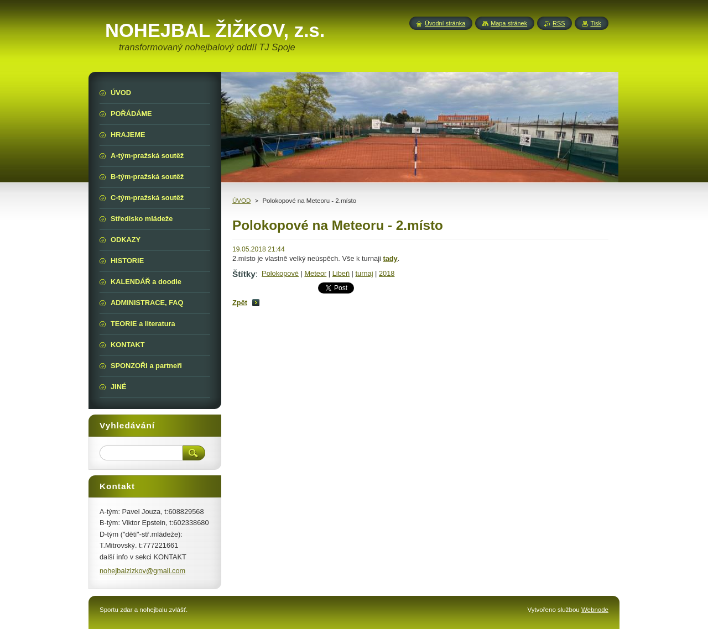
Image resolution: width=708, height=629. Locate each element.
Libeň (341, 273)
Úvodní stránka (445, 23)
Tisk (595, 23)
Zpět (239, 302)
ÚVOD (241, 200)
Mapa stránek (509, 23)
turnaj (364, 273)
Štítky (244, 274)
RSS (559, 23)
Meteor (315, 273)
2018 (386, 273)
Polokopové (280, 273)
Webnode (594, 609)
